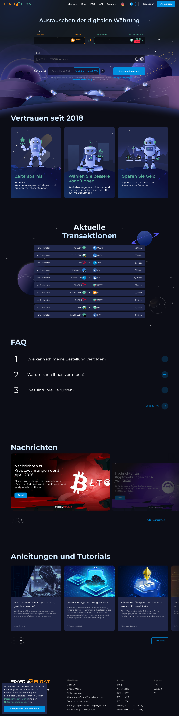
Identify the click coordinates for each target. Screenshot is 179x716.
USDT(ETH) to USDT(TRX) (130, 709)
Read (21, 495)
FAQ (92, 4)
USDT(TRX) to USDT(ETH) (130, 705)
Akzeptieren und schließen (24, 708)
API (101, 4)
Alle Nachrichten (156, 520)
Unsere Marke (74, 689)
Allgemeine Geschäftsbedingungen (85, 697)
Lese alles (160, 640)
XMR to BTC (123, 689)
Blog (83, 4)
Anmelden (166, 4)
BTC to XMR (123, 693)
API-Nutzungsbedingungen (81, 709)
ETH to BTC (123, 701)
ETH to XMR (123, 697)
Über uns (72, 4)
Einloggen (148, 4)
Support (111, 4)
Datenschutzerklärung (81, 80)
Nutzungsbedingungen (122, 78)
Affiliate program (75, 693)
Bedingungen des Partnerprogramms (86, 705)
